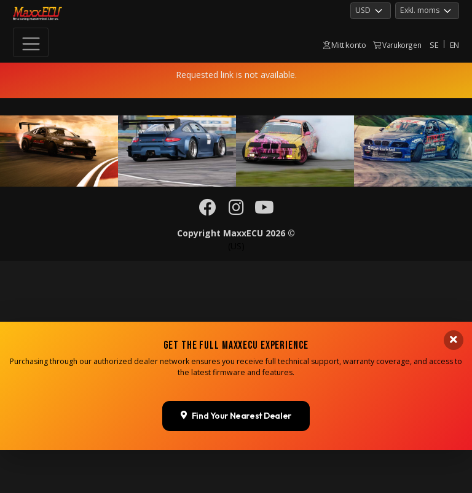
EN (454, 44)
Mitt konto (344, 44)
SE (434, 44)
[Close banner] (453, 449)
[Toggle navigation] (31, 42)
